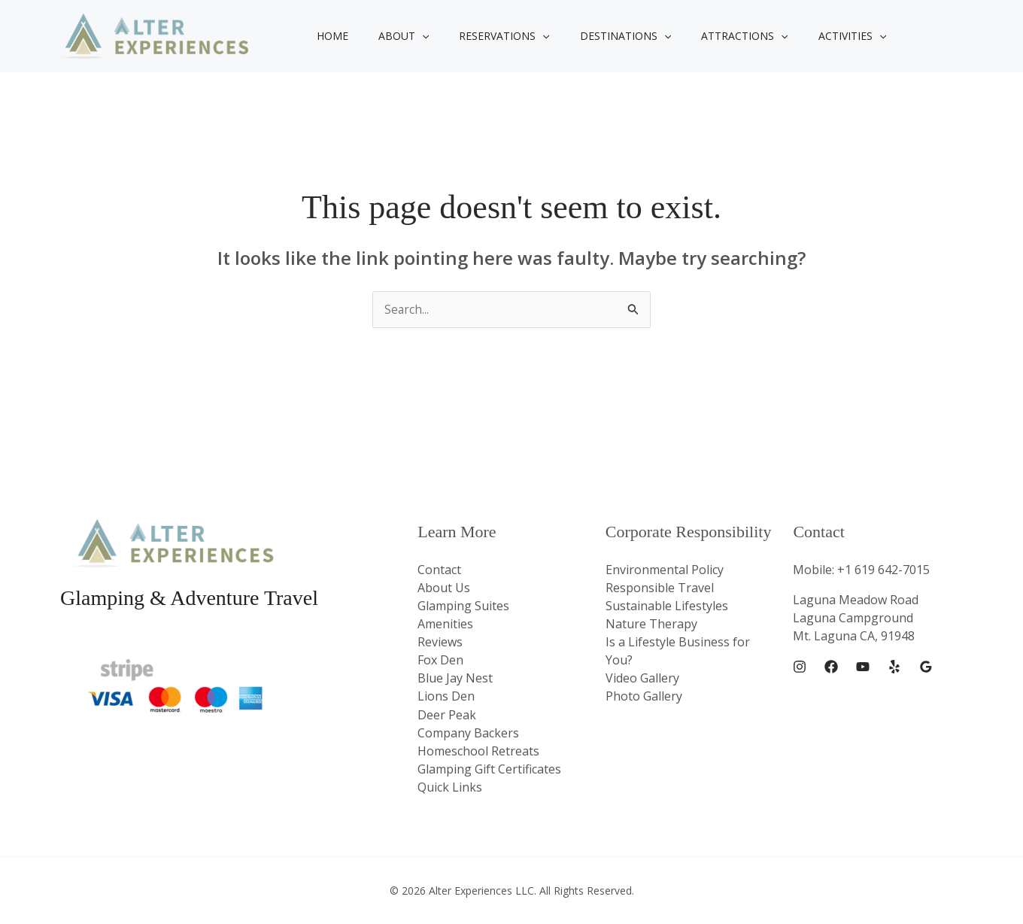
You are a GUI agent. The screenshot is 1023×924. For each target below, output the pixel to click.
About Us (443, 587)
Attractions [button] (703, 36)
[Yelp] (894, 667)
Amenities (445, 623)
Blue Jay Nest (455, 678)
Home (328, 36)
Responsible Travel (660, 587)
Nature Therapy (651, 623)
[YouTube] (863, 667)
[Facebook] (831, 667)
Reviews (440, 642)
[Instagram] (799, 667)
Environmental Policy (665, 569)
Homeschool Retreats (478, 750)
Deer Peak (446, 714)
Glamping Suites (463, 605)
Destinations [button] (593, 36)
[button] (408, 36)
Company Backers (468, 732)
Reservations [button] (481, 36)
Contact (439, 569)
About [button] (390, 36)
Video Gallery (642, 678)
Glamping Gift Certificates (489, 768)
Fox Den (440, 660)
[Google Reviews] (926, 667)
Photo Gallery (644, 696)
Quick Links (449, 786)
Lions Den (446, 696)
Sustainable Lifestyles (667, 605)
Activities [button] (802, 36)
